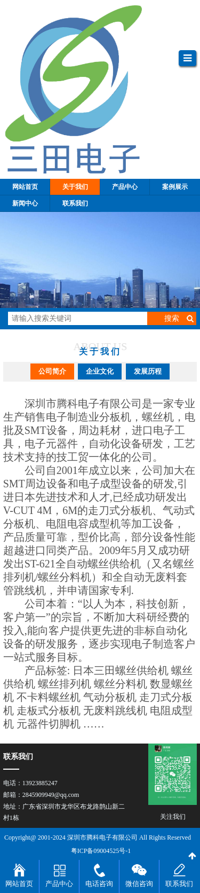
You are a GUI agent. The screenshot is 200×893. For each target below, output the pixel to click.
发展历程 (148, 371)
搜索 (171, 318)
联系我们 (179, 884)
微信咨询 (139, 884)
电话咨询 (99, 884)
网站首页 (19, 884)
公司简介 (52, 371)
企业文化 (100, 371)
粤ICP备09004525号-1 (101, 851)
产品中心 (59, 884)
